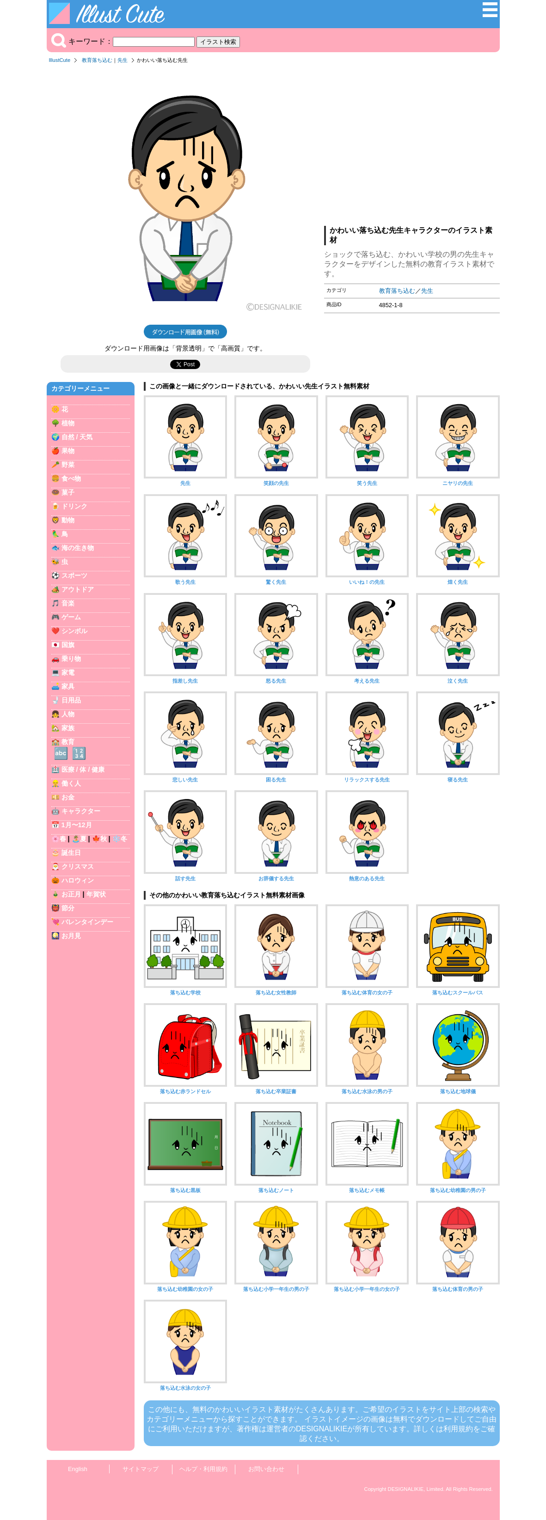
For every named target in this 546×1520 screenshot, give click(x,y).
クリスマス (77, 866)
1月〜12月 (76, 825)
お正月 (71, 894)
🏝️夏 (79, 838)
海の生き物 (77, 547)
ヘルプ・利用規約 (203, 1468)
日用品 (71, 700)
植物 (67, 423)
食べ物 (71, 478)
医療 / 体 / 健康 (83, 769)
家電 (67, 672)
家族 (67, 728)
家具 (67, 686)
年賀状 (96, 894)
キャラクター (80, 811)
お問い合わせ (266, 1468)
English (77, 1468)
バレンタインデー (87, 922)
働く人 (71, 783)
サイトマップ (141, 1468)
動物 (67, 520)
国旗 (67, 644)
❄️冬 (119, 838)
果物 (67, 450)
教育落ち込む (97, 60)
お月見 (71, 935)
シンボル (74, 631)
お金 (67, 797)
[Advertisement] (412, 147)
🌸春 (58, 838)
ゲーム (71, 617)
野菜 (67, 464)
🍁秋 (99, 838)
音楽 (67, 603)
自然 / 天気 (77, 437)
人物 (67, 714)
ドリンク (74, 506)
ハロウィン (77, 880)
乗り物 (71, 658)
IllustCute (60, 60)
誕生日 (71, 852)
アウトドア (77, 589)
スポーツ (74, 575)
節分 (67, 908)
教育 (67, 741)
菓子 (67, 492)
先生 (122, 60)
